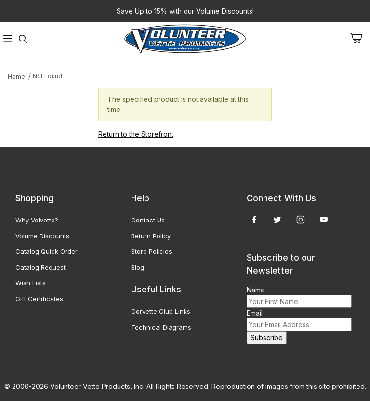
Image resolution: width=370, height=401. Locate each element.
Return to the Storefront (135, 134)
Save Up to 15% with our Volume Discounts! (185, 11)
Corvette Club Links (160, 311)
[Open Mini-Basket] (359, 38)
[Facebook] (254, 219)
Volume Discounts (42, 236)
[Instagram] (300, 219)
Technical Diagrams (161, 327)
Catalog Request (40, 267)
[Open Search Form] (23, 39)
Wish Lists (30, 283)
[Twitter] (277, 219)
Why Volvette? (36, 220)
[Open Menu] (7, 39)
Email (255, 313)
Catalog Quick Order (46, 251)
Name (256, 290)
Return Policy (151, 236)
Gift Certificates (39, 299)
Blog (137, 267)
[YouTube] (323, 219)
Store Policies (151, 251)
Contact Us (148, 220)
